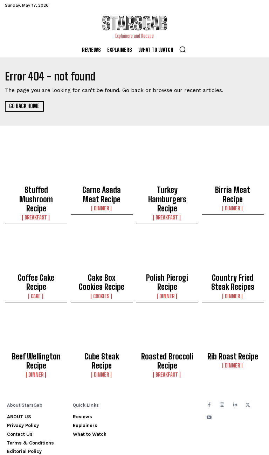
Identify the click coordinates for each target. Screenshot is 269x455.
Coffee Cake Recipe (36, 261)
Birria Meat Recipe (233, 189)
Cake (36, 268)
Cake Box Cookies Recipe (101, 264)
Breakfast (36, 202)
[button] (182, 49)
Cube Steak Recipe (101, 333)
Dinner (102, 202)
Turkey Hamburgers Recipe (167, 192)
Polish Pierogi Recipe (167, 261)
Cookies (101, 274)
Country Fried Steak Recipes (233, 264)
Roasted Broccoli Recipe (167, 336)
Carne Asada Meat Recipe (102, 192)
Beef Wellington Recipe (36, 333)
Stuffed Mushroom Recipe (36, 192)
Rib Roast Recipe (232, 333)
